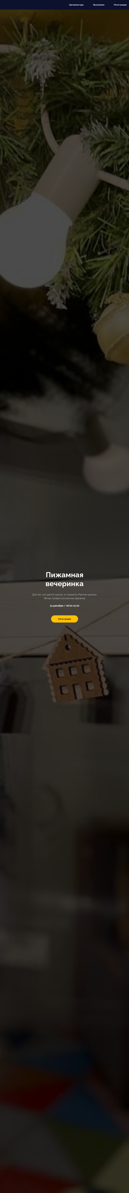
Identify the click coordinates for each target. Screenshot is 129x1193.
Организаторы (76, 5)
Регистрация (120, 5)
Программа (98, 5)
